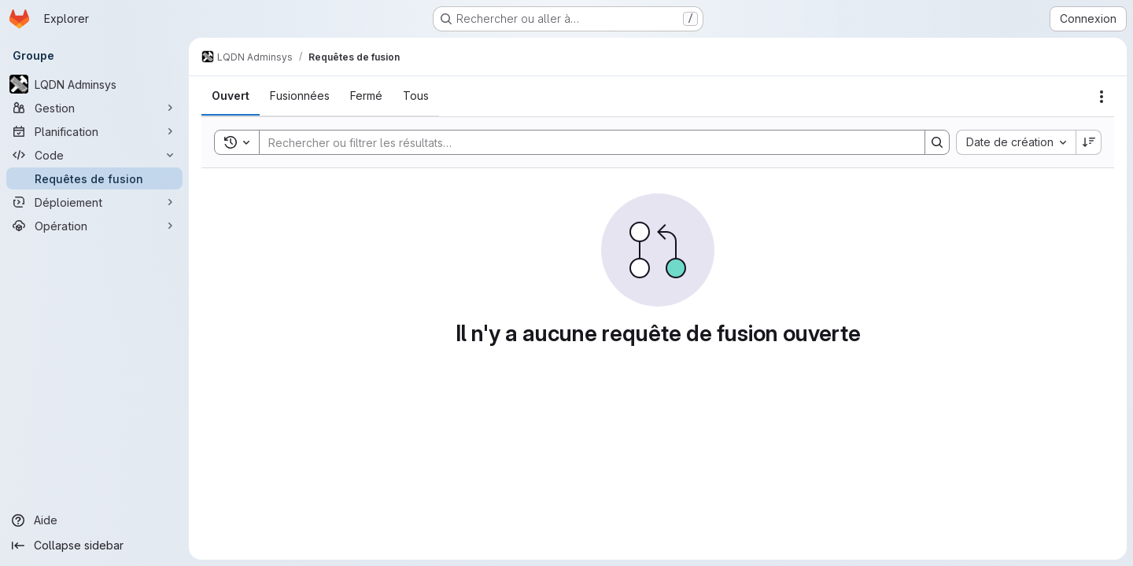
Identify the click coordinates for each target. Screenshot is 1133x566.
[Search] (584, 142)
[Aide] (94, 520)
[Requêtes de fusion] (94, 178)
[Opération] (94, 226)
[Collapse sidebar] (94, 546)
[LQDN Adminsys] (94, 84)
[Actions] (1101, 96)
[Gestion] (94, 108)
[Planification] (94, 131)
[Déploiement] (94, 202)
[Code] (94, 155)
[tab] (230, 96)
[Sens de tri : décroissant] (1089, 142)
